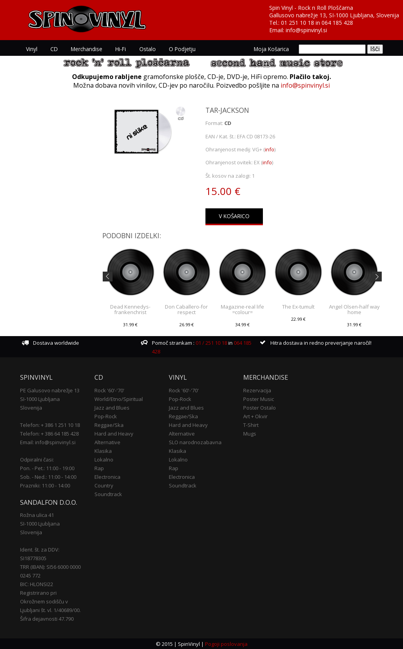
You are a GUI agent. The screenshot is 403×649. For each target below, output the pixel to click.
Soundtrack (108, 493)
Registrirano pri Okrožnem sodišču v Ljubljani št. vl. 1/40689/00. (50, 601)
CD (53, 49)
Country (103, 485)
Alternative (107, 441)
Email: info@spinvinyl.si (48, 441)
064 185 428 (337, 22)
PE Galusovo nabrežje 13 (49, 389)
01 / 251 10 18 (210, 342)
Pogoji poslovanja (226, 643)
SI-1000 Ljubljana (40, 398)
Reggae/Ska (109, 424)
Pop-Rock (105, 415)
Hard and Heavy (113, 433)
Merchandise (85, 49)
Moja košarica (271, 49)
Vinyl (31, 49)
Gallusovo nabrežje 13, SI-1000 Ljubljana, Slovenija (334, 15)
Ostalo (145, 49)
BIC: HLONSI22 (36, 583)
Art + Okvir (255, 415)
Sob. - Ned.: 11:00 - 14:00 (48, 476)
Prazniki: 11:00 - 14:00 (45, 485)
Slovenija (31, 407)
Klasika (103, 450)
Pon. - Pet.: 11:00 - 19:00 (47, 467)
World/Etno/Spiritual (118, 398)
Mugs (249, 433)
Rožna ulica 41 (37, 514)
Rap (99, 467)
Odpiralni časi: (37, 459)
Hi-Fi (119, 49)
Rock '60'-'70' (109, 389)
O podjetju (179, 49)
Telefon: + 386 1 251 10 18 (50, 424)
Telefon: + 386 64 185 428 (49, 433)
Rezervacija (257, 389)
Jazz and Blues (111, 407)
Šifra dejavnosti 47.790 (47, 618)
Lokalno (103, 459)
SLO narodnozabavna (195, 441)
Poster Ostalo (259, 407)
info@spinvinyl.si (306, 30)
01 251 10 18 (297, 22)
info (269, 149)
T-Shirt (251, 424)
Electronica (107, 476)
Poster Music (258, 398)
